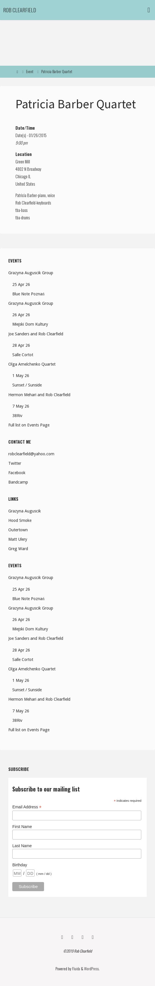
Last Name (22, 845)
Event (29, 71)
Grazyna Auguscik (24, 511)
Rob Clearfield (19, 10)
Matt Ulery (17, 539)
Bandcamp (18, 482)
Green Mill (22, 162)
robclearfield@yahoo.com (31, 454)
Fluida (75, 968)
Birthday (19, 865)
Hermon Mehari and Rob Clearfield (39, 394)
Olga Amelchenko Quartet (31, 364)
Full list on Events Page (28, 425)
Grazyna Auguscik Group (30, 272)
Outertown (18, 530)
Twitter (14, 463)
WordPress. (92, 968)
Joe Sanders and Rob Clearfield (35, 334)
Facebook (16, 472)
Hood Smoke (19, 520)
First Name (22, 826)
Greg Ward (18, 548)
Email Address (26, 807)
